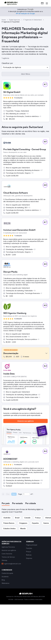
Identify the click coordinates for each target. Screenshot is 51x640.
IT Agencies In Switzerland (32, 20)
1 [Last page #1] (32, 532)
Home (4, 20)
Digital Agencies (14, 20)
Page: (20, 532)
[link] (42, 3)
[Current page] (26, 532)
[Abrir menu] (46, 3)
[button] (25, 67)
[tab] (6, 542)
